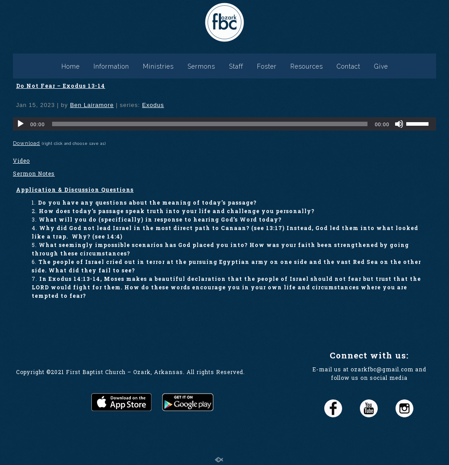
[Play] (20, 123)
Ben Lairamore (92, 105)
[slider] (210, 124)
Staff (236, 66)
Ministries (158, 66)
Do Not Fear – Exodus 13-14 (60, 85)
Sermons (201, 66)
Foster (267, 66)
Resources (306, 66)
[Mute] (399, 123)
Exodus (153, 105)
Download (26, 143)
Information (111, 66)
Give (381, 66)
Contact (348, 66)
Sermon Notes (34, 173)
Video (21, 160)
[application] (224, 124)
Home (70, 66)
